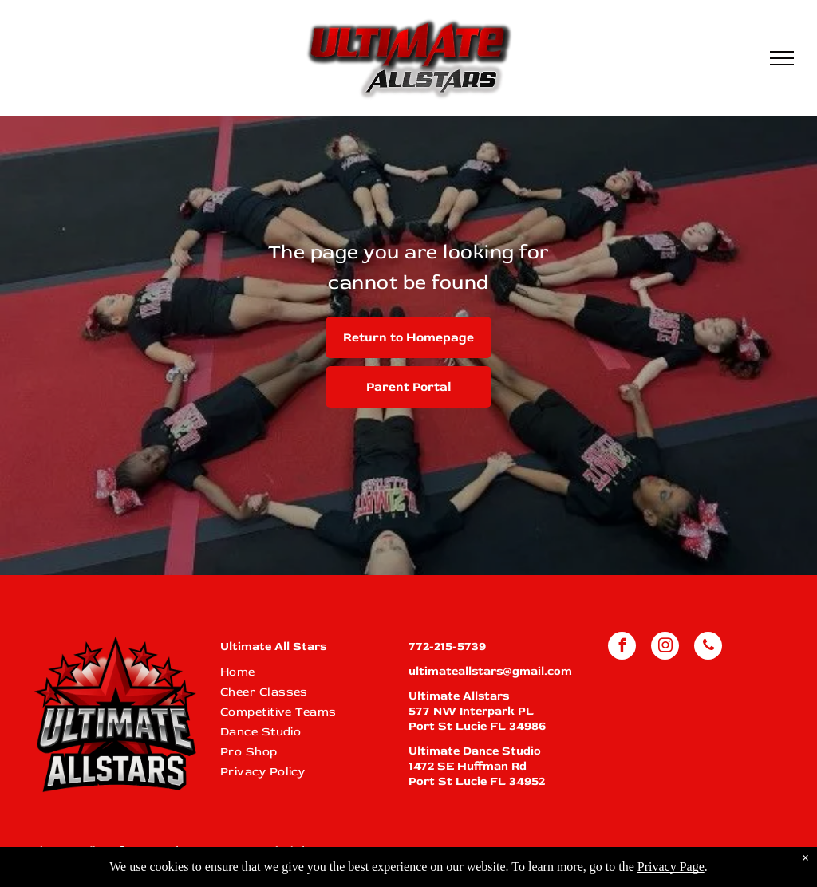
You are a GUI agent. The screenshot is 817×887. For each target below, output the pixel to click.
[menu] (782, 58)
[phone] (708, 648)
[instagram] (665, 648)
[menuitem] (305, 672)
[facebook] (622, 648)
